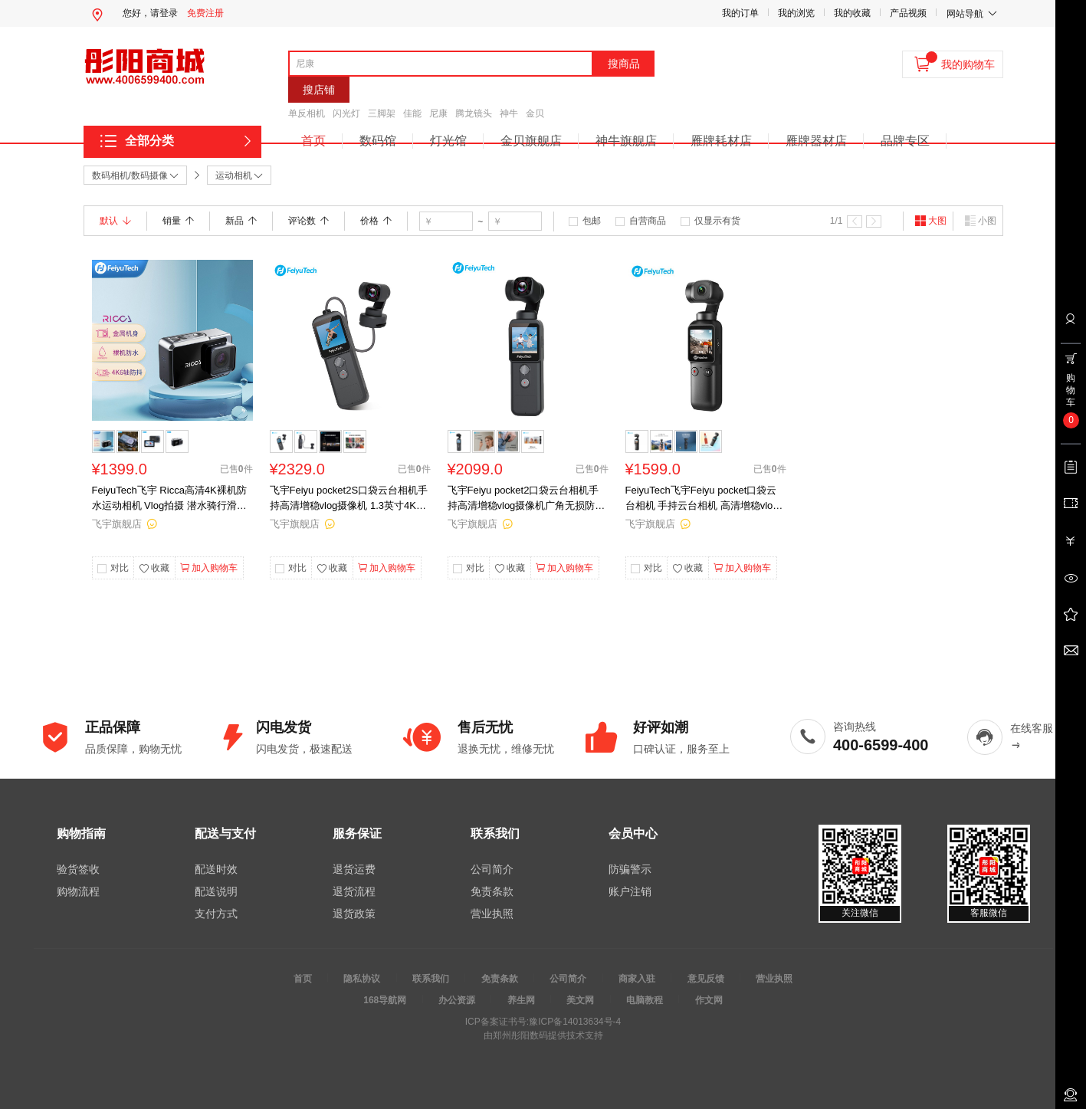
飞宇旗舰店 (117, 524)
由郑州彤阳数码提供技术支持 (543, 1035)
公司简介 (492, 869)
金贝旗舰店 (531, 140)
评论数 (308, 221)
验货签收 (78, 869)
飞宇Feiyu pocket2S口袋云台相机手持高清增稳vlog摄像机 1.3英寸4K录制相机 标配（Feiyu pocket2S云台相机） (349, 498)
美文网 (580, 1000)
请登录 (164, 13)
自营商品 (647, 220)
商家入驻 (636, 978)
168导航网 (384, 1000)
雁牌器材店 (816, 140)
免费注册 (205, 13)
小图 (980, 221)
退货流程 (354, 891)
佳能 (412, 113)
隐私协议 (361, 978)
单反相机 (306, 113)
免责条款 (492, 891)
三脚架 (381, 113)
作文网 (709, 1000)
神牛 (509, 113)
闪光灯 (346, 113)
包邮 (591, 220)
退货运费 (354, 869)
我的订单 (740, 13)
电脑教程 (644, 1000)
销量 (178, 221)
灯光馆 (448, 140)
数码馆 (377, 140)
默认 (115, 221)
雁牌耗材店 (721, 140)
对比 (119, 568)
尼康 (438, 113)
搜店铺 (319, 90)
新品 (241, 221)
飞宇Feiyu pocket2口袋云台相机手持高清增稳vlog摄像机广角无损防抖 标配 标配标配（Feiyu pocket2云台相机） (526, 498)
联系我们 (430, 978)
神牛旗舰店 (626, 140)
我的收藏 (852, 13)
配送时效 (216, 869)
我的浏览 (796, 13)
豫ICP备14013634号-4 (575, 1021)
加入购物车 (209, 568)
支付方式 (216, 913)
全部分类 (149, 140)
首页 (313, 140)
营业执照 (492, 913)
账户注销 (630, 891)
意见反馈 (705, 978)
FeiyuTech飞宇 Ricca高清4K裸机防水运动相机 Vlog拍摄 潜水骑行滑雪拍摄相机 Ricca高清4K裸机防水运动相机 (171, 498)
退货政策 (354, 913)
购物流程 (78, 891)
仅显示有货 (717, 220)
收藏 (154, 568)
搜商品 (624, 63)
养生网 (521, 1000)
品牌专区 (905, 140)
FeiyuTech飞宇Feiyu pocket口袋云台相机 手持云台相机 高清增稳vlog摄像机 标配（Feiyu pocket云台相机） (702, 498)
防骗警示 (630, 869)
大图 (930, 221)
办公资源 (456, 1000)
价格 (376, 221)
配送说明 (216, 891)
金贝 (535, 113)
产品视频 (908, 13)
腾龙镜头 (473, 113)
